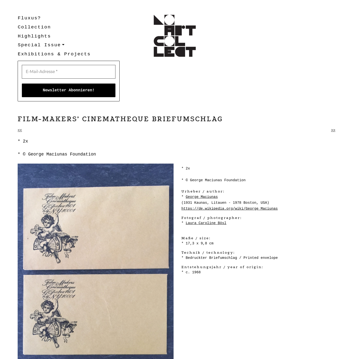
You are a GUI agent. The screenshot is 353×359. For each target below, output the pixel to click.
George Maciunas (202, 156)
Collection (34, 27)
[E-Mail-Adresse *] (284, 23)
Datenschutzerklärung (78, 353)
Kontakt (25, 353)
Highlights (34, 36)
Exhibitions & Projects (54, 54)
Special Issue (39, 45)
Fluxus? (29, 18)
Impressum (44, 353)
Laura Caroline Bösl (206, 182)
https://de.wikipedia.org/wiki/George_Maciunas (229, 168)
